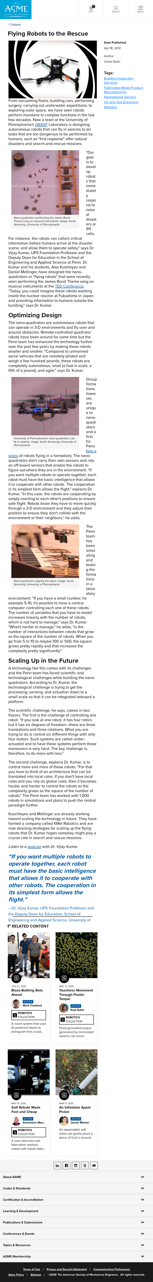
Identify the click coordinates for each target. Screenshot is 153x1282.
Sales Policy (16, 1275)
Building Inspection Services (118, 80)
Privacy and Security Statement (67, 1269)
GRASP (41, 124)
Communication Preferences (111, 1269)
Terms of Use (31, 1269)
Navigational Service (120, 97)
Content (15, 24)
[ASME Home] (15, 9)
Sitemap (35, 1275)
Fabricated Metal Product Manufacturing (123, 90)
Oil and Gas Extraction (121, 102)
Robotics (110, 107)
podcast (34, 846)
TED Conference (69, 286)
